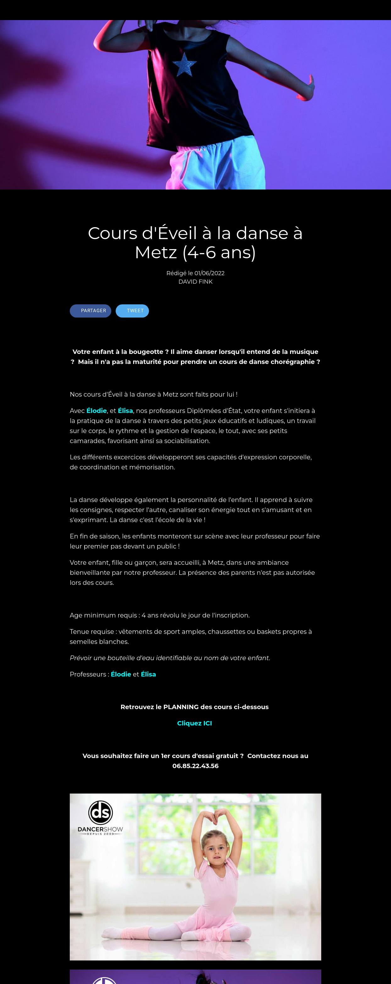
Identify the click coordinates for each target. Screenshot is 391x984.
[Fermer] (10, 10)
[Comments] (313, 311)
